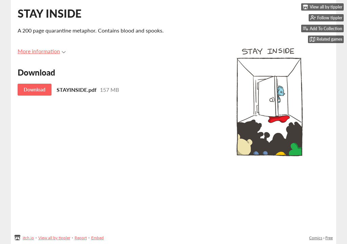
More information (42, 51)
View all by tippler (54, 237)
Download (34, 90)
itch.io (28, 237)
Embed (97, 237)
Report (81, 237)
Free (329, 237)
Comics (315, 237)
